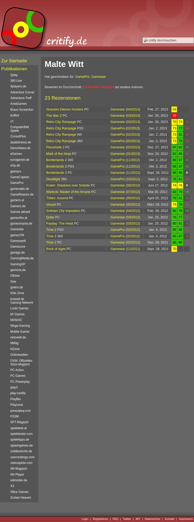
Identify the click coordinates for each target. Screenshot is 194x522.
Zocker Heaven (20, 497)
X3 (12, 486)
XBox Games (19, 492)
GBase (15, 275)
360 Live (16, 80)
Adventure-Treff (21, 98)
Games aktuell (20, 212)
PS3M (14, 416)
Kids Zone (17, 293)
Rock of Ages (56, 249)
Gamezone (17, 246)
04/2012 (133, 211)
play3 (14, 387)
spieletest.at (18, 428)
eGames (16, 154)
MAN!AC (16, 320)
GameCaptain (19, 177)
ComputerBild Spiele (19, 129)
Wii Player (17, 474)
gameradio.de (19, 189)
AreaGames (18, 104)
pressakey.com (20, 411)
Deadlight (53, 179)
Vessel (51, 204)
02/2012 (133, 230)
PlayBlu (15, 399)
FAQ (115, 519)
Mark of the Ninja (58, 154)
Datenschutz (152, 519)
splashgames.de (21, 445)
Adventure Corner (22, 92)
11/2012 (133, 160)
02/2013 (133, 128)
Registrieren (100, 519)
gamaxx (15, 171)
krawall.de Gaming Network (21, 300)
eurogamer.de (19, 160)
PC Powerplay (20, 382)
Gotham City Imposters (63, 211)
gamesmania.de (21, 223)
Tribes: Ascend (57, 198)
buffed (14, 115)
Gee (13, 281)
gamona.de (18, 270)
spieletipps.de (19, 439)
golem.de (16, 287)
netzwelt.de (18, 337)
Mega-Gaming (20, 326)
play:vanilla (18, 393)
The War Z (54, 115)
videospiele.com (21, 463)
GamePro (82, 77)
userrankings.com (22, 457)
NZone (15, 349)
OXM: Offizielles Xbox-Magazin (21, 362)
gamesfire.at (18, 218)
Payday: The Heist (59, 223)
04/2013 (133, 109)
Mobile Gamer (20, 331)
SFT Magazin (19, 422)
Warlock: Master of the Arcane (68, 192)
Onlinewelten (19, 355)
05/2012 (133, 204)
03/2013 (133, 115)
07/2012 (133, 192)
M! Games (17, 314)
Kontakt (169, 519)
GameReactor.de (22, 194)
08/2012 (133, 185)
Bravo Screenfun (21, 110)
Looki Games (19, 308)
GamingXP (17, 264)
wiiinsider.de (18, 480)
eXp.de (15, 165)
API (138, 519)
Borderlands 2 (56, 160)
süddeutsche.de (21, 451)
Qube (50, 217)
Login (84, 519)
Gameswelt (18, 241)
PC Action (17, 370)
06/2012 (133, 198)
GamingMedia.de (22, 258)
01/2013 (133, 154)
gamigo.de (17, 252)
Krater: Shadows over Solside (68, 185)
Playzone (16, 405)
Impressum (186, 519)
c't (11, 121)
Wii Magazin (18, 468)
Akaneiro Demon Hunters (65, 109)
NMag (14, 343)
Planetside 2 (55, 147)
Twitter (127, 519)
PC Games (17, 376)
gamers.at (17, 200)
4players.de (18, 86)
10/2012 (133, 179)
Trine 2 (51, 230)
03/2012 (133, 217)
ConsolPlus (18, 136)
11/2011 (133, 249)
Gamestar (98, 77)
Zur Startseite (14, 60)
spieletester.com (21, 434)
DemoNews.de (20, 148)
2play (14, 75)
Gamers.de (18, 206)
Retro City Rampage (61, 122)
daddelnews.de (20, 142)
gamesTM (17, 235)
